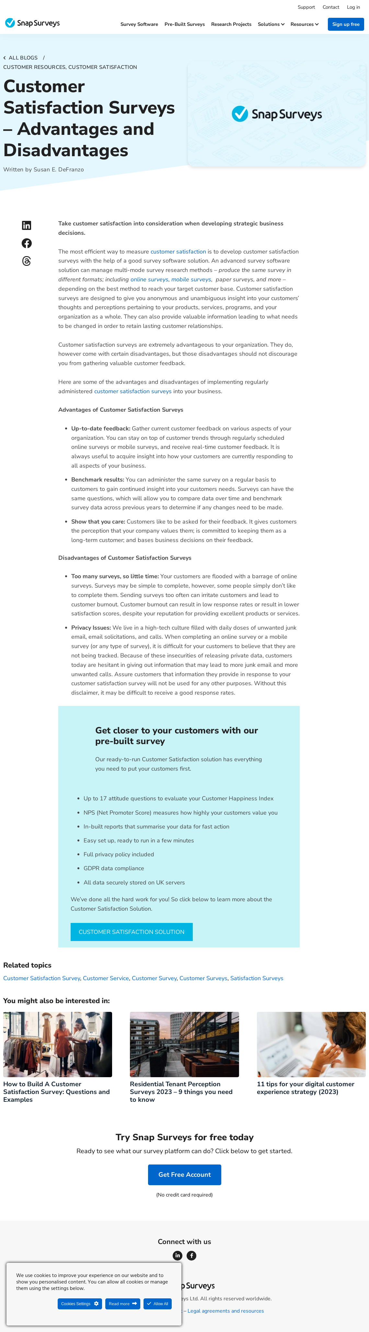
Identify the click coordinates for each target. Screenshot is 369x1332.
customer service (106, 978)
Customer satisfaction (102, 67)
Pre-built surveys (185, 24)
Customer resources (34, 67)
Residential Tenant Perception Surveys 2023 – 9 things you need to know (181, 1092)
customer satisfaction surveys (133, 391)
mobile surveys (191, 279)
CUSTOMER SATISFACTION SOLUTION (131, 932)
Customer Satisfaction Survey (41, 978)
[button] (26, 225)
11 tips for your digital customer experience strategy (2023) (305, 1088)
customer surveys (203, 978)
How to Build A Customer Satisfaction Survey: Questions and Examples (56, 1092)
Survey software (139, 24)
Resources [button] (304, 24)
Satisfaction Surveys (256, 978)
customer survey (154, 978)
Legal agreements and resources (226, 1311)
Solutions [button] (271, 24)
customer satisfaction (178, 251)
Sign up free (346, 24)
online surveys (149, 279)
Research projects (231, 24)
